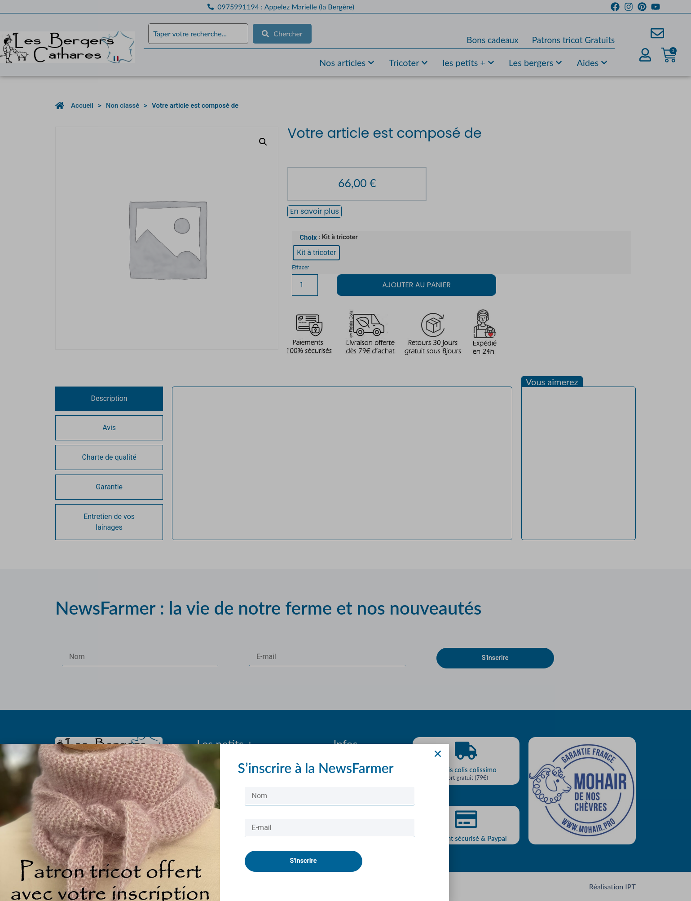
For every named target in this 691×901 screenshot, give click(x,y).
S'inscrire (303, 875)
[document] (345, 450)
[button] (437, 767)
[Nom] (329, 810)
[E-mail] (329, 842)
